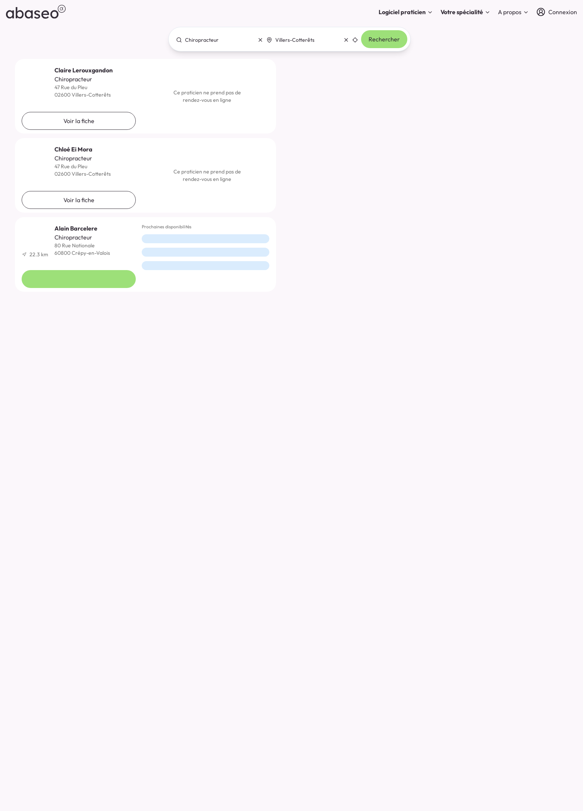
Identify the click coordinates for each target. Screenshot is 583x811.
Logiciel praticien (406, 12)
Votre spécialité (465, 12)
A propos (513, 12)
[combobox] (217, 40)
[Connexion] (556, 11)
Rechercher (384, 39)
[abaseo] (36, 12)
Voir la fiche (78, 121)
